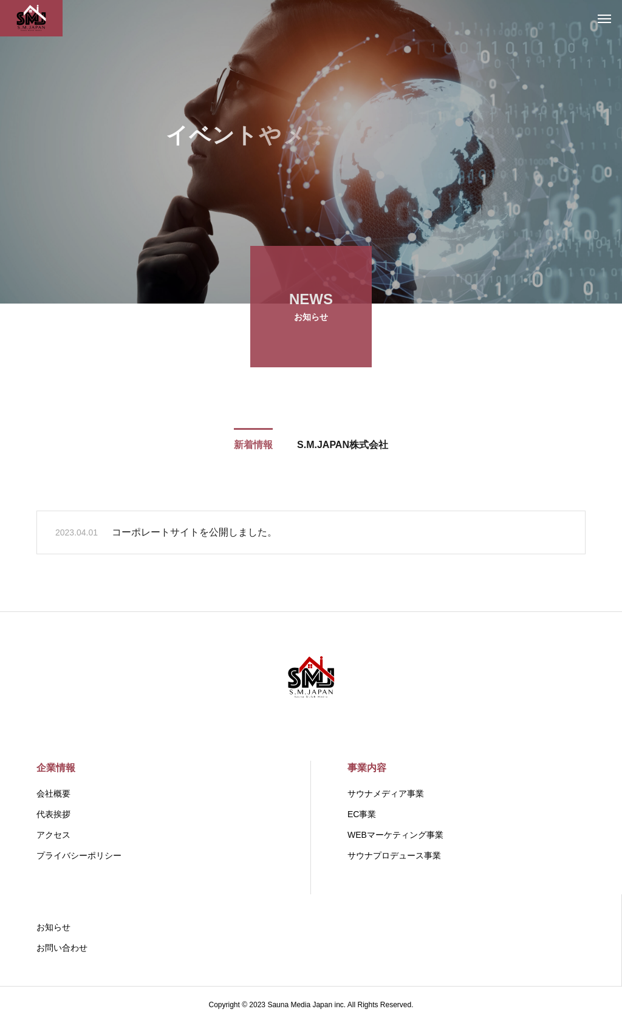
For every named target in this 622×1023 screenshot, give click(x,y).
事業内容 (366, 768)
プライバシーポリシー (78, 855)
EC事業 (361, 814)
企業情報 (55, 768)
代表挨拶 (53, 814)
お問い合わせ (61, 948)
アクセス (53, 835)
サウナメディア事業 (385, 793)
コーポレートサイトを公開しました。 (194, 534)
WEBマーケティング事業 (395, 835)
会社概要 (53, 793)
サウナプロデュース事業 (394, 855)
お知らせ (53, 927)
